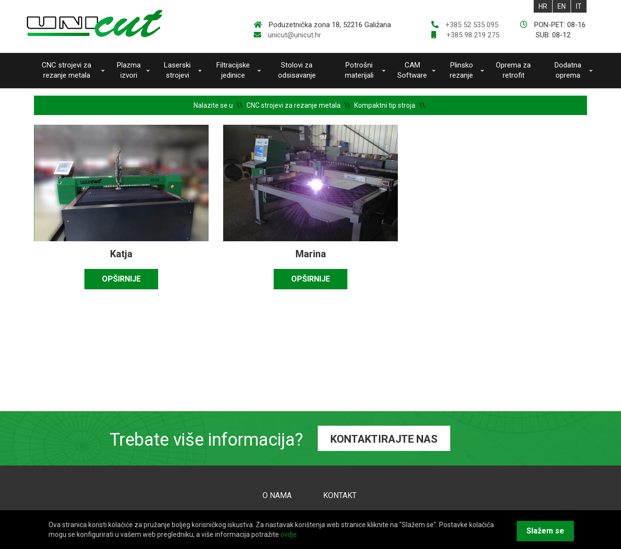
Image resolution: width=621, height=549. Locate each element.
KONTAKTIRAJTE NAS (384, 439)
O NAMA (277, 495)
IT (579, 6)
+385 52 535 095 (471, 24)
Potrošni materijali (359, 70)
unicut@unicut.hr (294, 35)
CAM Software (412, 70)
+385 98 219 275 (471, 35)
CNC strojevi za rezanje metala (66, 70)
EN (561, 6)
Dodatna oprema (568, 70)
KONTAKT (340, 495)
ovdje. (289, 534)
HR (543, 6)
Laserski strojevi (177, 70)
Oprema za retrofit (513, 70)
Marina (310, 254)
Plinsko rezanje (461, 70)
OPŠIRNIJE (121, 278)
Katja (121, 254)
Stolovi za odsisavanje (297, 70)
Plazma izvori (129, 70)
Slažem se (545, 530)
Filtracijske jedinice (233, 70)
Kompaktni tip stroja (384, 105)
